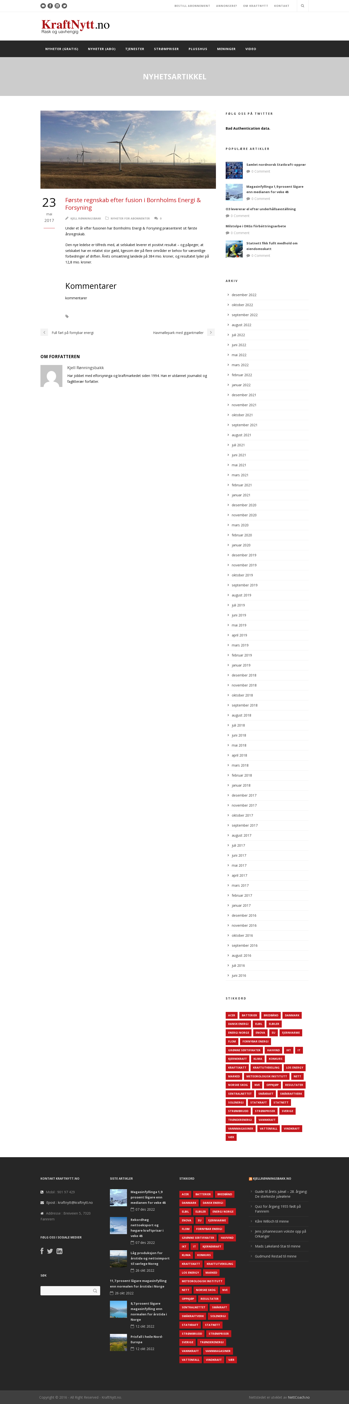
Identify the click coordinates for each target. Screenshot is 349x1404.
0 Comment (261, 171)
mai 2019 (239, 625)
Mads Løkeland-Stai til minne (278, 1246)
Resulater (139, 316)
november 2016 (244, 925)
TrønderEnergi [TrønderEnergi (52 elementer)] (240, 1120)
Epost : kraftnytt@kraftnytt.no (69, 1202)
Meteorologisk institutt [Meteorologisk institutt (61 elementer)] (266, 1076)
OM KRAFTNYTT (255, 6)
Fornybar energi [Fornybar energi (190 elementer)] (255, 1041)
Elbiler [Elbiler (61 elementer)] (274, 1024)
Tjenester (134, 49)
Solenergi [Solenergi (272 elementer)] (236, 1102)
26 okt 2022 (145, 1270)
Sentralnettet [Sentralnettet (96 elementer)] (240, 1093)
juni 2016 (239, 975)
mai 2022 (239, 355)
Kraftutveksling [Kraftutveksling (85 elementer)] (266, 1067)
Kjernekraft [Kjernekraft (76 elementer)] (237, 1059)
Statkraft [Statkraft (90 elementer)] (258, 1102)
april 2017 (239, 875)
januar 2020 (241, 545)
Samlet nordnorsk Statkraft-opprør (276, 164)
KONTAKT (282, 6)
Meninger (226, 49)
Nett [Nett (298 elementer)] (297, 1076)
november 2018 (244, 685)
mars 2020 (240, 525)
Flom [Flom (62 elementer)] (232, 1041)
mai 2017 (239, 865)
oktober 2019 (242, 575)
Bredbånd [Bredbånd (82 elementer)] (271, 1015)
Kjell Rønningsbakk (85, 218)
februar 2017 (242, 895)
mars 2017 (240, 885)
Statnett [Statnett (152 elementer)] (281, 1102)
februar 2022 (242, 375)
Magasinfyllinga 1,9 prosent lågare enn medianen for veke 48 (148, 1197)
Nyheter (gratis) (61, 49)
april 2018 (239, 755)
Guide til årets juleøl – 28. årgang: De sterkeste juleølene (281, 1194)
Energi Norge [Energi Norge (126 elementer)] (238, 1032)
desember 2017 (244, 795)
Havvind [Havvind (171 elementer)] (273, 1050)
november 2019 (244, 565)
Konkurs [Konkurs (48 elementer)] (275, 1059)
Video (250, 49)
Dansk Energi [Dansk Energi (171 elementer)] (238, 1024)
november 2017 (244, 805)
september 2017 (245, 825)
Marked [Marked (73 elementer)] (234, 1076)
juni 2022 (239, 345)
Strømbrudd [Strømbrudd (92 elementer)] (238, 1111)
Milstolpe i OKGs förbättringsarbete (256, 226)
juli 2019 (238, 605)
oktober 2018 (242, 695)
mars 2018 (240, 765)
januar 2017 (241, 905)
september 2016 (245, 945)
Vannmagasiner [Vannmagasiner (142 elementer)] (240, 1128)
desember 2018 (244, 675)
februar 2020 (242, 535)
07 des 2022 (145, 1209)
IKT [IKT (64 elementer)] (288, 1050)
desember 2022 (244, 294)
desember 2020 (244, 505)
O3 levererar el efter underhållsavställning (261, 209)
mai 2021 (239, 465)
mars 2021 (240, 475)
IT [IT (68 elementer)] (299, 1050)
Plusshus (198, 49)
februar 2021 (242, 485)
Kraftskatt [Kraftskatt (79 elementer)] (237, 1067)
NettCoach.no (299, 1397)
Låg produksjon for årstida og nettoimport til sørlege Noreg (150, 1258)
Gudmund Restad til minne (276, 1256)
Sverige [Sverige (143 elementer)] (287, 1111)
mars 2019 (240, 645)
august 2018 (241, 715)
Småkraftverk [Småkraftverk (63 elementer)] (291, 1093)
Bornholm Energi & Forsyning (100, 316)
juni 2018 (239, 735)
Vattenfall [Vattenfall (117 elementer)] (268, 1128)
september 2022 (245, 314)
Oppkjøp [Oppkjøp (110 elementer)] (272, 1085)
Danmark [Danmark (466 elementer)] (292, 1015)
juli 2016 (238, 965)
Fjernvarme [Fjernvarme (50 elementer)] (291, 1032)
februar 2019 (242, 655)
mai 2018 (239, 745)
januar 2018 (241, 785)
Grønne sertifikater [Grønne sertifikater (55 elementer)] (244, 1050)
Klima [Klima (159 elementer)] (257, 1059)
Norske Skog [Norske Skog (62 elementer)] (238, 1085)
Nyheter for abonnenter (130, 218)
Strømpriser (166, 49)
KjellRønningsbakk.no (272, 1178)
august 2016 (241, 955)
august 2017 (241, 835)
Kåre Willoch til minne (272, 1221)
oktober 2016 (242, 935)
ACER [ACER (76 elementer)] (231, 1015)
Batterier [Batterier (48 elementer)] (249, 1015)
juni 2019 (239, 615)
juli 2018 (238, 725)
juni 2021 (239, 455)
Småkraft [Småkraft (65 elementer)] (265, 1093)
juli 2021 (238, 445)
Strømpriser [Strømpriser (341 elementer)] (265, 1111)
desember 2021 (244, 395)
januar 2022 (241, 385)
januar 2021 (241, 495)
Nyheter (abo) (102, 49)
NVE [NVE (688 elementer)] (257, 1085)
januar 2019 (241, 665)
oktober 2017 (242, 815)
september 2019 (245, 585)
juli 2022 (238, 335)
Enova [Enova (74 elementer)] (260, 1032)
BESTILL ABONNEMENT (192, 6)
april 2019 (239, 635)
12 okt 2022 (145, 1326)
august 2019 (241, 595)
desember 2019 (244, 555)
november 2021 (244, 405)
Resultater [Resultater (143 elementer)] (294, 1085)
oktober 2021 (242, 415)
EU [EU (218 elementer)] (273, 1032)
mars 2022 (240, 365)
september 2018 (245, 705)
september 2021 (245, 425)
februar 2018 (242, 775)
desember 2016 (244, 915)
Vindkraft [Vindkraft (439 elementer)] (292, 1128)
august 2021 (241, 435)
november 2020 (244, 515)
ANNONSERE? (226, 6)
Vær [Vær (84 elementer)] (231, 1137)
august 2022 (241, 324)
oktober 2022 (242, 304)
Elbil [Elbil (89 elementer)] (258, 1024)
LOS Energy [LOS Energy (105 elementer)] (294, 1067)
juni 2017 (239, 855)
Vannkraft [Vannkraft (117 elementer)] (267, 1120)
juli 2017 (238, 845)
